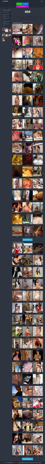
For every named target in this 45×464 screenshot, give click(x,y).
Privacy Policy (27, 462)
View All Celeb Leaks (27, 239)
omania (5, 1)
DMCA (17, 462)
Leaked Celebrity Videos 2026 (27, 21)
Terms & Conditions (21, 462)
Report (14, 462)
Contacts (36, 462)
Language (39, 462)
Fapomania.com (10, 462)
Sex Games (19, 3)
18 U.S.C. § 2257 (32, 462)
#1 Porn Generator (22, 6)
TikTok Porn (25, 3)
